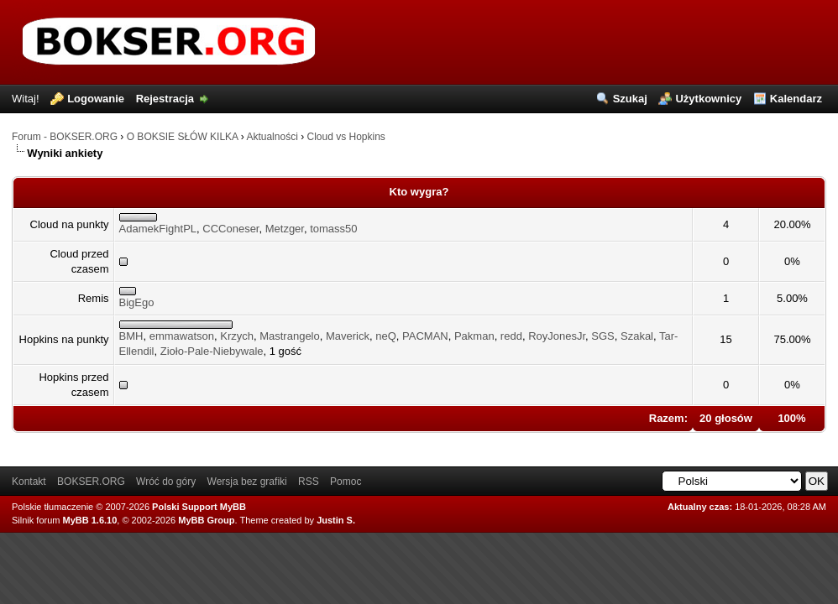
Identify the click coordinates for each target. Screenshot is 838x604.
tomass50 (333, 228)
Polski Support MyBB (199, 507)
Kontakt (29, 481)
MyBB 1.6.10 (90, 520)
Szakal (637, 336)
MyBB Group (206, 520)
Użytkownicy (708, 98)
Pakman (474, 336)
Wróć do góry (166, 481)
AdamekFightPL (158, 228)
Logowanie (95, 98)
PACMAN (425, 336)
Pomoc (345, 481)
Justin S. (336, 520)
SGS (602, 336)
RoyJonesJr (556, 336)
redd (511, 336)
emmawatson (181, 336)
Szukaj (630, 98)
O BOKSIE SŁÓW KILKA (182, 137)
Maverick (347, 336)
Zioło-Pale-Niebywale (212, 351)
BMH (131, 336)
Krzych (237, 336)
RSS (308, 481)
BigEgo (137, 302)
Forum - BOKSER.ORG (65, 137)
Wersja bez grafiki (247, 481)
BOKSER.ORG (91, 481)
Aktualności (271, 137)
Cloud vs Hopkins (345, 137)
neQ (385, 336)
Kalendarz (796, 98)
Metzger (284, 228)
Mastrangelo (289, 336)
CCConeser (230, 228)
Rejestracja (165, 98)
